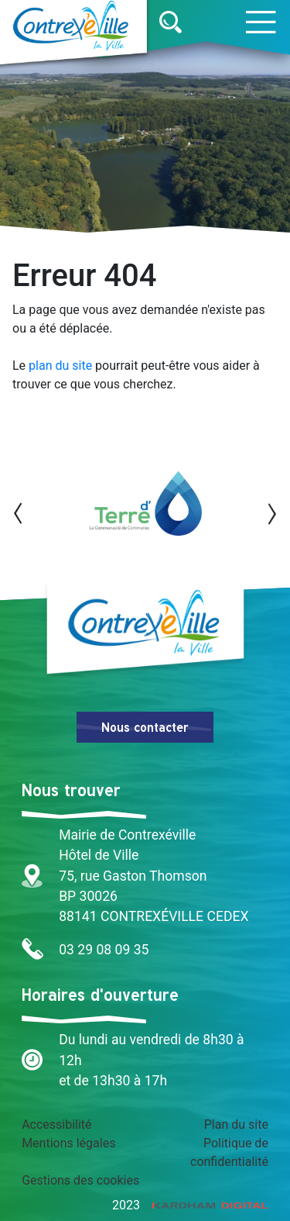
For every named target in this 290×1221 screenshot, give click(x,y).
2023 (190, 1205)
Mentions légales (68, 1143)
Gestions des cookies (80, 1180)
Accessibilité (56, 1124)
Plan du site (236, 1124)
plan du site (60, 365)
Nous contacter (145, 727)
